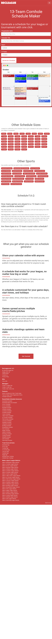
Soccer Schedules (35, 168)
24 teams (37, 139)
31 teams (37, 141)
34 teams (10, 144)
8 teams (34, 133)
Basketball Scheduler (7, 401)
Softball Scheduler (6, 409)
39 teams (44, 144)
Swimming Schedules (16, 184)
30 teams (31, 141)
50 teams (24, 149)
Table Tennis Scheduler (7, 415)
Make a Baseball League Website (10, 467)
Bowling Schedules (6, 178)
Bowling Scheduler (6, 425)
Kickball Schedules (39, 181)
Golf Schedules (5, 184)
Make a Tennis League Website (9, 474)
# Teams (4, 52)
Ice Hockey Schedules (42, 173)
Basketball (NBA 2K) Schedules (21, 168)
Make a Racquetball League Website (11, 487)
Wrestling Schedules (17, 181)
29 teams (24, 141)
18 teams (44, 136)
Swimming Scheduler (7, 440)
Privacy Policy (5, 376)
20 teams (10, 139)
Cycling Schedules (29, 181)
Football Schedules (6, 173)
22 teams (24, 139)
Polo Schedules (29, 178)
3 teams (4, 133)
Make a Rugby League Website (9, 490)
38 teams (37, 144)
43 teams (24, 146)
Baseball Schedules (17, 171)
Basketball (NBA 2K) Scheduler (9, 402)
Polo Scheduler (5, 429)
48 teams (10, 149)
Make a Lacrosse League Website (10, 480)
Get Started (26, 356)
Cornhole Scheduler (7, 411)
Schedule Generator (7, 396)
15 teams (24, 136)
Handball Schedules (31, 176)
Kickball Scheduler (6, 437)
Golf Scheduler (5, 438)
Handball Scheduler (6, 422)
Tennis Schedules (17, 173)
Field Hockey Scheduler (7, 419)
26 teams (4, 141)
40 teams (4, 146)
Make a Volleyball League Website (10, 483)
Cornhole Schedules (39, 171)
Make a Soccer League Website (9, 465)
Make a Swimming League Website (10, 500)
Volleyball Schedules (43, 176)
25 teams (44, 139)
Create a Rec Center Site (8, 389)
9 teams (40, 133)
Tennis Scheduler (6, 414)
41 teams (10, 146)
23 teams (31, 139)
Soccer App (5, 446)
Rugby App (4, 454)
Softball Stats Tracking (7, 458)
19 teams (4, 139)
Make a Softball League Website (10, 469)
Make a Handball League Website (10, 482)
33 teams (4, 144)
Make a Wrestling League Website (10, 493)
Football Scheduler (6, 412)
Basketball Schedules (7, 168)
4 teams (10, 133)
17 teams (37, 136)
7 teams (28, 133)
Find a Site (4, 381)
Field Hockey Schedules (7, 176)
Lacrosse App (5, 451)
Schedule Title (5, 38)
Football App (5, 448)
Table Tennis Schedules (28, 173)
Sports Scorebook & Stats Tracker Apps (11, 393)
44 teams (31, 146)
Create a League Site (7, 385)
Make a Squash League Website (10, 492)
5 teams (16, 133)
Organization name (7, 31)
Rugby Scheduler (6, 430)
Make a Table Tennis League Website (11, 475)
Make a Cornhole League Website (10, 470)
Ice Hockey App (6, 449)
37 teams (31, 144)
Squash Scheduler (6, 432)
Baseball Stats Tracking (7, 456)
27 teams (10, 141)
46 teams (44, 146)
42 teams (17, 146)
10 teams (47, 133)
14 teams (17, 136)
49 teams (17, 149)
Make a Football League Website (10, 464)
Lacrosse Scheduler (7, 420)
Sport (3, 45)
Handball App (5, 453)
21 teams (17, 139)
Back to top (48, 502)
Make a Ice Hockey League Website (10, 477)
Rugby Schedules (39, 178)
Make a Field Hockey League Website (11, 479)
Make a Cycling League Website (10, 495)
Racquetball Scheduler (7, 427)
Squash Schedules (6, 181)
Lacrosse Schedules (19, 176)
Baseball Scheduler (6, 407)
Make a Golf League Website (9, 498)
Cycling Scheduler (6, 435)
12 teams (10, 136)
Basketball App (5, 445)
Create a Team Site (7, 387)
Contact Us (5, 375)
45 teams (37, 146)
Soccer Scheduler (6, 404)
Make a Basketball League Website (10, 462)
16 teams (31, 136)
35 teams (17, 144)
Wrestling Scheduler (7, 434)
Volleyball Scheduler (7, 424)
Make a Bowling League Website (10, 485)
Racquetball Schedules (18, 178)
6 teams (22, 133)
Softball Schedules (28, 171)
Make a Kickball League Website (10, 497)
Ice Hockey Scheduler (7, 417)
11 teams (4, 136)
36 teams (24, 144)
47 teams (4, 149)
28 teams (17, 141)
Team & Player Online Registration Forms (12, 395)
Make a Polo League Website (9, 488)
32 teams (44, 141)
